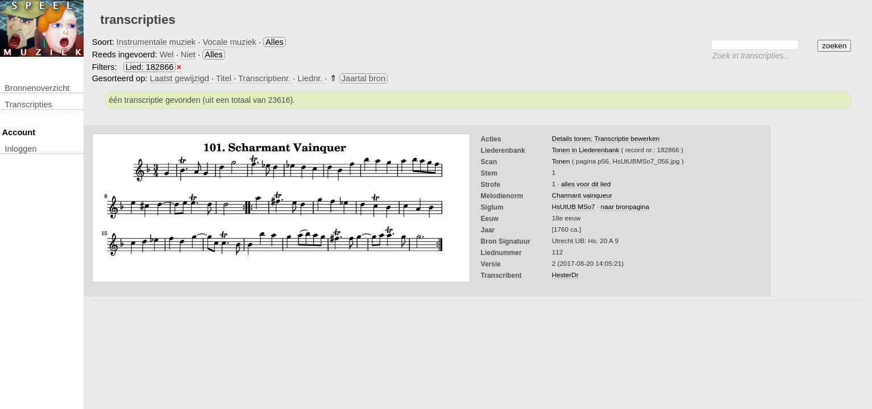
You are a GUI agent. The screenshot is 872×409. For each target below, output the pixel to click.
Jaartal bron (363, 78)
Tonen (561, 161)
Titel (225, 78)
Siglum (492, 207)
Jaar (488, 230)
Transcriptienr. (265, 78)
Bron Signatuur (505, 241)
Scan (489, 162)
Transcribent (501, 275)
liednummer (501, 253)
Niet (188, 54)
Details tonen (571, 138)
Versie (491, 264)
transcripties (28, 104)
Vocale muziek (229, 42)
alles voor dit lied (586, 183)
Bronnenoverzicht (37, 88)
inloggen (20, 148)
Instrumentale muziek (156, 42)
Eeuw (490, 219)
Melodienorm (502, 196)
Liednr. (311, 78)
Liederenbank (503, 151)
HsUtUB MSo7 (573, 206)
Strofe (491, 185)
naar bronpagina (625, 206)
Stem (489, 173)
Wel (167, 54)
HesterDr (565, 274)
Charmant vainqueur (582, 195)
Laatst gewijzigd (180, 78)
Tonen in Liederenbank (586, 149)
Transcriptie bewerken (626, 138)
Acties (491, 139)
